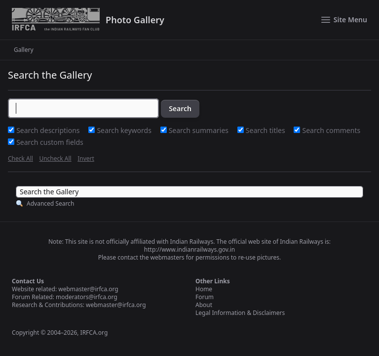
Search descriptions (48, 130)
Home (203, 289)
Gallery (24, 50)
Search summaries (199, 130)
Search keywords (125, 130)
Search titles (266, 130)
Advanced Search (50, 203)
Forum (204, 297)
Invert (85, 158)
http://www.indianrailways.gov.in (189, 249)
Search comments (332, 130)
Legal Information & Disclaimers (240, 313)
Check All (20, 158)
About (203, 305)
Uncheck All (55, 158)
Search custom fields (49, 142)
